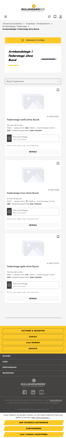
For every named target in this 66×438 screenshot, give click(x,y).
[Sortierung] (33, 81)
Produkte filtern (32, 40)
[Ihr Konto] (61, 17)
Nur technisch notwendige (33, 422)
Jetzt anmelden (19, 139)
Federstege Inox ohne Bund (22, 193)
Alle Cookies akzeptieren (33, 434)
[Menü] (5, 17)
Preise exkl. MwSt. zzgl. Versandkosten (23, 145)
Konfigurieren (33, 428)
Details (33, 151)
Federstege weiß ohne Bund (23, 119)
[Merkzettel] (55, 17)
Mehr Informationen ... (40, 417)
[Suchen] (49, 17)
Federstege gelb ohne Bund (22, 266)
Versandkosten (55, 400)
